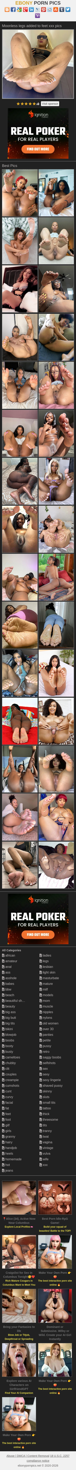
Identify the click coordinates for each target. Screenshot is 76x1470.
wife (44, 1159)
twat (44, 1136)
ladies (45, 955)
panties (46, 1034)
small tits (48, 1102)
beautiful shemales (17, 1000)
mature (46, 983)
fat (5, 1108)
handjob (9, 1148)
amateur (9, 961)
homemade (12, 1159)
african (8, 955)
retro (44, 1051)
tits (43, 1125)
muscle (46, 1006)
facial (7, 1102)
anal (7, 966)
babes (8, 983)
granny (8, 1136)
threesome (49, 1119)
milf (44, 989)
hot (6, 1165)
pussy (45, 1046)
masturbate (49, 978)
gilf (6, 1125)
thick (44, 1114)
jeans (7, 1170)
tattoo (45, 1108)
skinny (46, 1091)
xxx (44, 1165)
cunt (7, 1091)
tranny (46, 1131)
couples (9, 1074)
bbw (6, 989)
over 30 (47, 1029)
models (46, 995)
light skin (48, 972)
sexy (44, 1074)
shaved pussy (51, 1085)
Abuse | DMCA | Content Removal (27, 1455)
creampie (10, 1080)
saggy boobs (50, 1057)
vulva (45, 1153)
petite (45, 1040)
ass (6, 972)
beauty (8, 1006)
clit (5, 1068)
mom (45, 1000)
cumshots (10, 1085)
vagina (46, 1142)
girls (6, 1131)
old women (49, 1023)
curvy (7, 1097)
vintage (46, 1148)
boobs (8, 1040)
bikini (7, 1029)
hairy (7, 1142)
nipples (46, 1012)
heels (7, 1153)
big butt (9, 1017)
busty (7, 1051)
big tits (8, 1023)
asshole (9, 978)
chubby (9, 1063)
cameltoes (11, 1057)
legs (44, 961)
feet (6, 1114)
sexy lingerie (50, 1080)
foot (6, 1119)
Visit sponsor (50, 103)
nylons (46, 1017)
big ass (9, 1012)
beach (8, 995)
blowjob (9, 1034)
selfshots (48, 1063)
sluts (44, 1097)
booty (7, 1046)
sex (44, 1068)
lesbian (46, 966)
